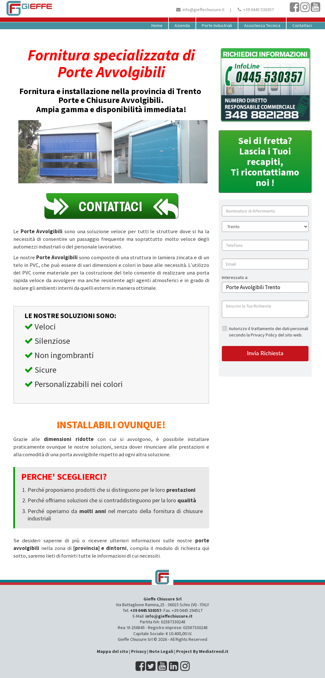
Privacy (138, 651)
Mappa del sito (112, 651)
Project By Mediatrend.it (202, 651)
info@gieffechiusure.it (203, 9)
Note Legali (161, 651)
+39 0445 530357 (258, 9)
